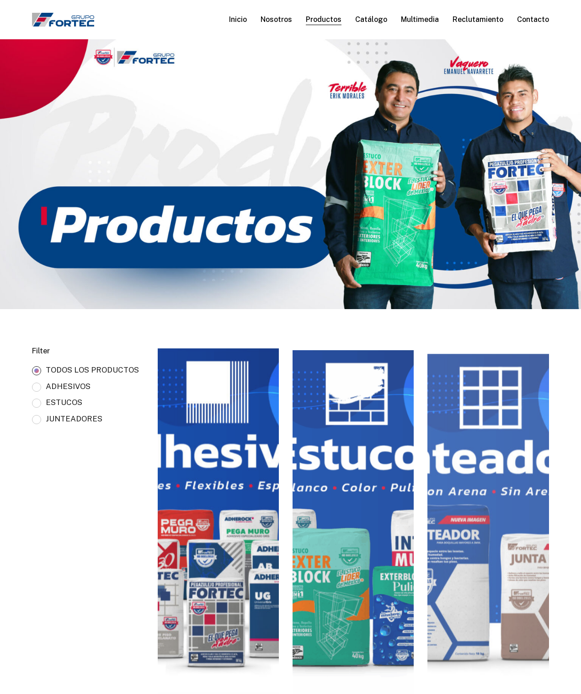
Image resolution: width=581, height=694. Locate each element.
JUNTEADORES (74, 419)
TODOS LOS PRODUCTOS (92, 370)
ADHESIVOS (68, 386)
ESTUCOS (64, 402)
